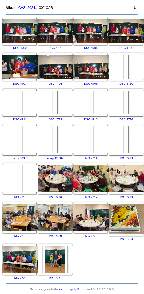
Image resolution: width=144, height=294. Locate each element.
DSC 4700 (20, 48)
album (62, 289)
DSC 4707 (20, 83)
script (71, 289)
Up (136, 8)
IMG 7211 (90, 158)
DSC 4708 (55, 83)
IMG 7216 (55, 197)
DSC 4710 (126, 83)
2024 (31, 8)
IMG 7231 (55, 277)
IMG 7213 (126, 158)
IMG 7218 (126, 197)
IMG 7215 (19, 197)
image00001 (20, 158)
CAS (22, 8)
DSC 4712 (55, 119)
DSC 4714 (126, 119)
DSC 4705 (91, 48)
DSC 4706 (126, 48)
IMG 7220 (55, 236)
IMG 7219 (19, 236)
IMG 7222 (90, 236)
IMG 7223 (126, 238)
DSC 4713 (91, 119)
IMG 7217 (90, 197)
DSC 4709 (91, 83)
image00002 (55, 158)
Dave (80, 289)
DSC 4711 (20, 119)
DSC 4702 (55, 48)
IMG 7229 (19, 277)
